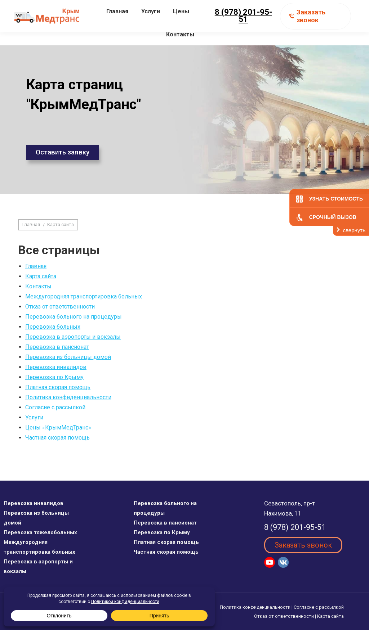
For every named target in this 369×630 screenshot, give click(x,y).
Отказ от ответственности (60, 306)
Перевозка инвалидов (55, 367)
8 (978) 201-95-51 (243, 29)
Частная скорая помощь (57, 437)
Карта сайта (40, 276)
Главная (35, 266)
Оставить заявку (62, 152)
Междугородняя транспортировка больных (83, 296)
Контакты (38, 286)
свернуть (354, 230)
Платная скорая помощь (57, 387)
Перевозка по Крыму (54, 377)
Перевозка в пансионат (57, 346)
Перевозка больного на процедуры (73, 316)
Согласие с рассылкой (55, 407)
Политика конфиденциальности (68, 397)
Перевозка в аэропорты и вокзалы (73, 336)
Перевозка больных (52, 326)
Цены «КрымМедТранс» (58, 427)
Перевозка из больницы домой (68, 357)
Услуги (34, 417)
